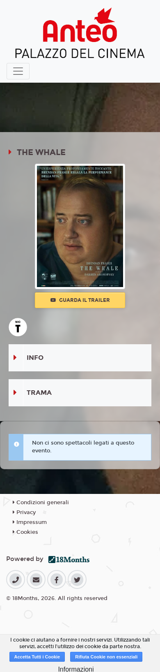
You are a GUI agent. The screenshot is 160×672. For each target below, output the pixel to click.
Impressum (30, 522)
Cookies (25, 532)
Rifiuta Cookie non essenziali (106, 656)
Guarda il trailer (80, 300)
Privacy (24, 512)
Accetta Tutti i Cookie (37, 656)
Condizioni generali (41, 502)
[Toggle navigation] (18, 71)
